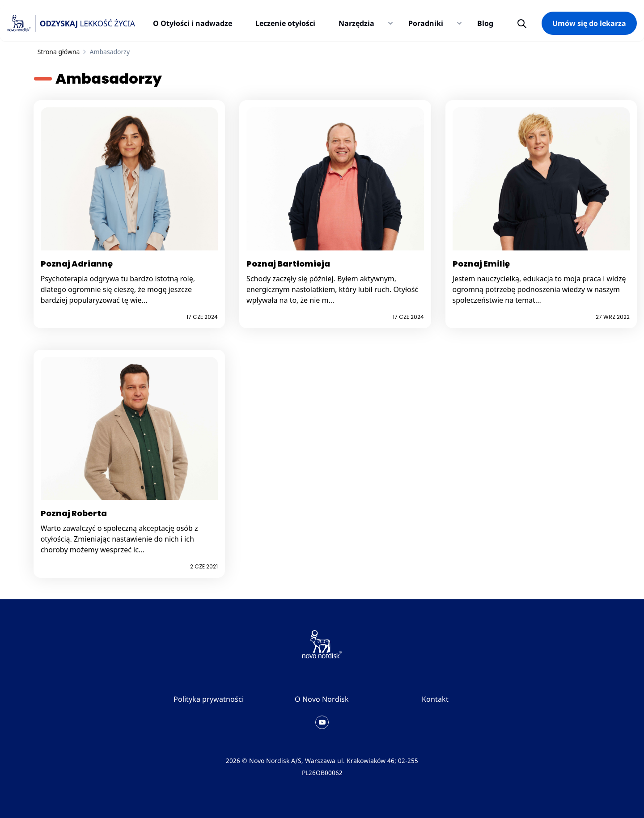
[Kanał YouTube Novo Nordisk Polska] (322, 722)
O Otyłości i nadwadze (192, 23)
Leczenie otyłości (285, 23)
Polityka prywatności (209, 699)
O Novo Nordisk (322, 699)
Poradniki (425, 23)
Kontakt (435, 699)
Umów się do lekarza (589, 23)
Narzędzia (356, 23)
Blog (485, 23)
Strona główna (59, 51)
